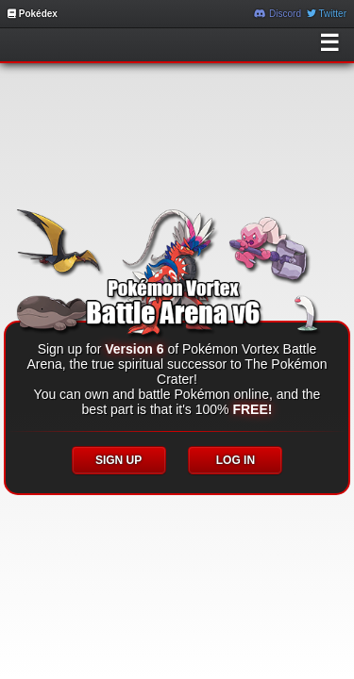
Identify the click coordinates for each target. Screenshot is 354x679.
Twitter (326, 13)
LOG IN (235, 460)
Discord (277, 13)
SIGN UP (118, 460)
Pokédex (33, 13)
